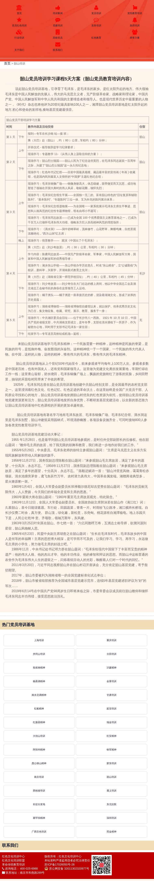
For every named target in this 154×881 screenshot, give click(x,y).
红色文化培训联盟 (13, 860)
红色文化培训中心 (13, 856)
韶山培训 (111, 777)
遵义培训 (111, 790)
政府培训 (135, 22)
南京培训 (39, 777)
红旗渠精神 (39, 722)
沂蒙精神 (111, 667)
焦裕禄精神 (39, 667)
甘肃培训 (111, 695)
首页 (19, 10)
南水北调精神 (39, 695)
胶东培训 (111, 763)
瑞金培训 (111, 722)
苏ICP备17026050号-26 (59, 864)
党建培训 (58, 22)
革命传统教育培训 (13, 864)
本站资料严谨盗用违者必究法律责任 (67, 860)
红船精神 (39, 708)
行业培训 (19, 34)
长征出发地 (39, 804)
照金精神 (111, 831)
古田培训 (111, 654)
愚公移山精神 (39, 763)
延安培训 (111, 708)
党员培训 (96, 10)
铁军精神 (111, 749)
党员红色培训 (19, 22)
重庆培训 (111, 640)
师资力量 (135, 34)
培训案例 (58, 10)
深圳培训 (111, 818)
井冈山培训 (39, 654)
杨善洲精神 (39, 681)
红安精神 (111, 736)
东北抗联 (111, 804)
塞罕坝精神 (39, 818)
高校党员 (58, 34)
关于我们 (19, 46)
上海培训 (39, 640)
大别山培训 (39, 736)
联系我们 (58, 46)
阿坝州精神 (39, 749)
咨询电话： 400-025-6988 (20, 868)
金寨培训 (111, 681)
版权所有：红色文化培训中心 (62, 856)
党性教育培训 (135, 10)
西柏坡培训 (39, 790)
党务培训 (96, 22)
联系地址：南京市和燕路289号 (23, 872)
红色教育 (96, 34)
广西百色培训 (39, 831)
